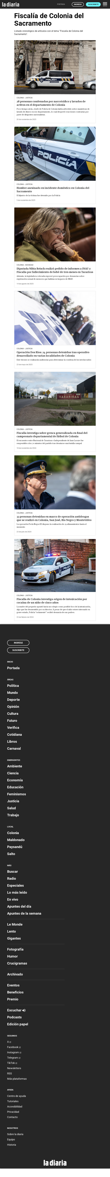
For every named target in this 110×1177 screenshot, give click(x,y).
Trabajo (13, 815)
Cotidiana (14, 735)
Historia (11, 1144)
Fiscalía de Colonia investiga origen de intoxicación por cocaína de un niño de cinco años (52, 600)
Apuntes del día (19, 906)
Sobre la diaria (15, 1134)
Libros (12, 742)
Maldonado (16, 840)
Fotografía (15, 949)
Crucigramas (17, 963)
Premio (12, 999)
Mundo (12, 693)
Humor (12, 956)
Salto (11, 854)
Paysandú (14, 847)
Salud (11, 808)
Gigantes (14, 938)
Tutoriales (12, 1101)
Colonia (13, 833)
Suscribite (93, 4)
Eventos (13, 985)
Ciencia (13, 773)
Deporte (13, 700)
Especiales (15, 886)
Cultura (12, 714)
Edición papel (17, 1024)
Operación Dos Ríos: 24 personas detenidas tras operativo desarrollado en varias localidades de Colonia (53, 353)
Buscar (12, 872)
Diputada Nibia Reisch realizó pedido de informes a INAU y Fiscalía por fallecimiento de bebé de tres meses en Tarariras (55, 270)
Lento (11, 931)
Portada (13, 668)
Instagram (14, 1052)
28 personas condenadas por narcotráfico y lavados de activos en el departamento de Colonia (51, 103)
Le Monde (14, 924)
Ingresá (78, 4)
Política (13, 686)
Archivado (15, 974)
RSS (9, 1073)
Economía (15, 780)
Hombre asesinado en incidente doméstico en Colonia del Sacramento (53, 189)
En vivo (12, 899)
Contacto (12, 1117)
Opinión (13, 707)
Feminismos (16, 794)
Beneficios (15, 992)
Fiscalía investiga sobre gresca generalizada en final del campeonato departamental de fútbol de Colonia (52, 434)
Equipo (11, 1139)
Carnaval (14, 749)
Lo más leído (17, 893)
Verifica (13, 728)
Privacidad (13, 1111)
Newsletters (14, 1068)
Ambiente (14, 766)
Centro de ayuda (16, 1095)
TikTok (12, 1062)
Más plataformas (17, 1078)
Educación (15, 787)
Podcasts (14, 1017)
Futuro (12, 721)
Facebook (14, 1047)
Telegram (13, 1057)
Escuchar (16, 1010)
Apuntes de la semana (24, 913)
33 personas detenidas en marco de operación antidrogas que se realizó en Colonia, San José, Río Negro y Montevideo (54, 518)
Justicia (13, 801)
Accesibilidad (14, 1106)
